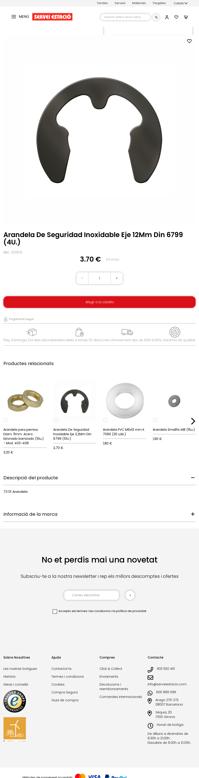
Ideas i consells (15, 684)
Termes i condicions (67, 676)
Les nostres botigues (20, 668)
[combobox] (125, 17)
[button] (181, 3)
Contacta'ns (61, 668)
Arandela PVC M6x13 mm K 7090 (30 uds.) (123, 431)
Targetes (159, 3)
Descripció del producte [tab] (30, 478)
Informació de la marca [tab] (30, 514)
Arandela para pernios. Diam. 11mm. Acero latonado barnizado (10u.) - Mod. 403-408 (23, 436)
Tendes (102, 3)
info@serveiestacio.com (167, 684)
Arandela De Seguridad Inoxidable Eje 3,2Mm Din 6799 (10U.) (72, 434)
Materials (139, 3)
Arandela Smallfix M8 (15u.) (174, 429)
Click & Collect (111, 668)
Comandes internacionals (121, 697)
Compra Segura (64, 692)
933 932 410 (166, 668)
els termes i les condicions (91, 611)
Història (9, 676)
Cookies (58, 684)
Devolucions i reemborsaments (114, 686)
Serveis (120, 3)
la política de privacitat (129, 611)
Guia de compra (65, 700)
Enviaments (109, 676)
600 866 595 (166, 692)
